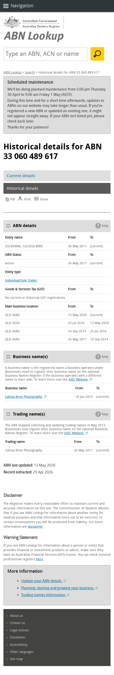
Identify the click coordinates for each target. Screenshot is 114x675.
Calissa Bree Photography (25, 397)
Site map (16, 659)
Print (27, 199)
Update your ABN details (43, 581)
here (39, 559)
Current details (21, 175)
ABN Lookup (12, 72)
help (105, 226)
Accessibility (19, 645)
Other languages (22, 652)
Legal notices (19, 630)
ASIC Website (80, 380)
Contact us (17, 623)
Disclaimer (18, 637)
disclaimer (35, 527)
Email (44, 199)
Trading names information (45, 595)
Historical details (22, 188)
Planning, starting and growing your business (59, 588)
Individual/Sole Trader (21, 280)
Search (30, 72)
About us (16, 616)
